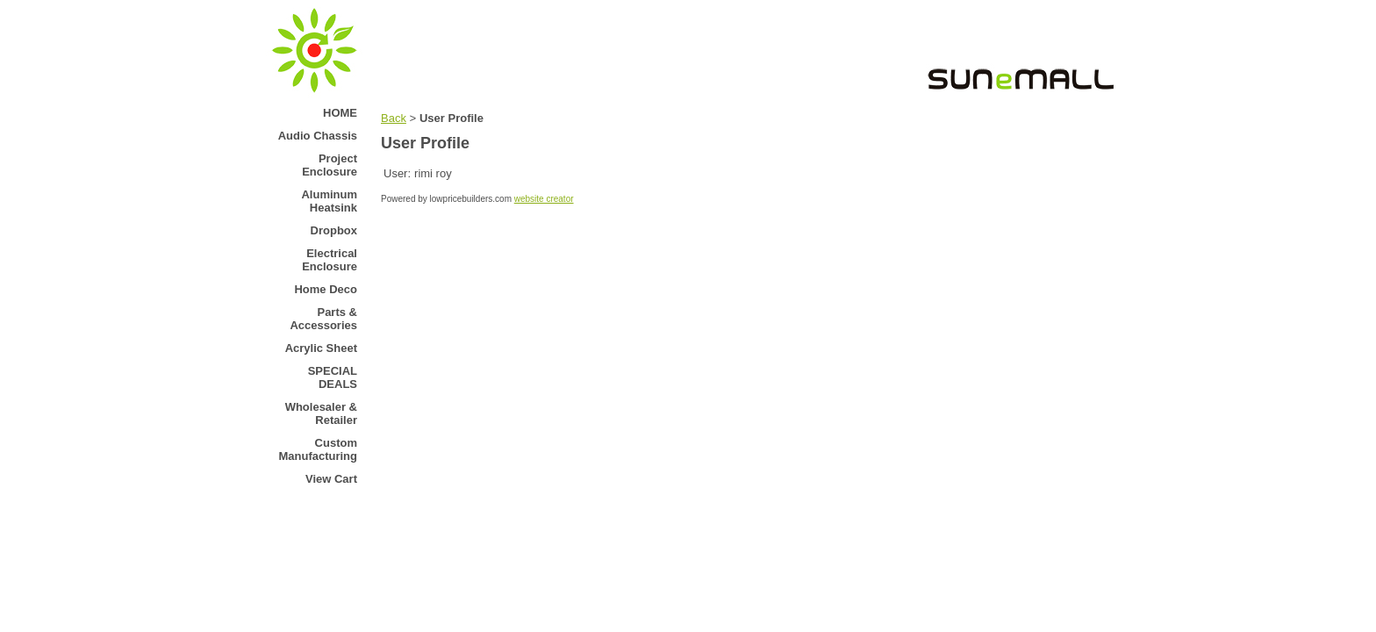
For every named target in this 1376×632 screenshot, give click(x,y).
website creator (544, 199)
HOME (340, 112)
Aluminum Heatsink (329, 201)
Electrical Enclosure (329, 260)
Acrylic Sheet (321, 348)
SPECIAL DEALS (332, 377)
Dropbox (334, 230)
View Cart (331, 478)
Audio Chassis (317, 135)
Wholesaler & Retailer (321, 413)
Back (393, 118)
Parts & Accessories (323, 318)
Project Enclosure (329, 165)
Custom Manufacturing (317, 449)
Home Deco (325, 289)
